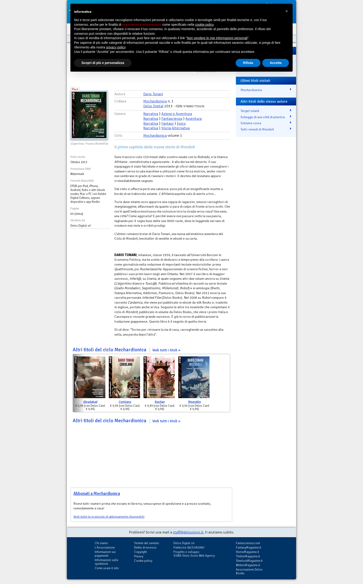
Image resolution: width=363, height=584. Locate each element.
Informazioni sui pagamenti (105, 554)
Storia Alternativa (175, 128)
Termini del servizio (146, 543)
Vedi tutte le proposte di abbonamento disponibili (108, 516)
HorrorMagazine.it (247, 552)
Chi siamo (101, 543)
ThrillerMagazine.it (248, 556)
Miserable (194, 401)
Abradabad (90, 401)
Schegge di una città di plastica (263, 117)
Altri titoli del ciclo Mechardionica (126, 350)
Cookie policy (143, 561)
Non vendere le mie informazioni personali (217, 38)
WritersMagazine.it (248, 565)
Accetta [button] (276, 63)
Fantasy (167, 123)
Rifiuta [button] (248, 63)
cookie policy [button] (204, 24)
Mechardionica (155, 101)
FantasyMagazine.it (248, 547)
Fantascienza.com (248, 543)
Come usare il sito (107, 568)
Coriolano (125, 401)
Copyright (140, 552)
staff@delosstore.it (188, 532)
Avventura (193, 118)
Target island (250, 111)
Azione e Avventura (176, 113)
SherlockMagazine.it (249, 561)
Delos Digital (153, 106)
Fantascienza (171, 118)
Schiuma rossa (251, 123)
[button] (286, 11)
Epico (181, 123)
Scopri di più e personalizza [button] (102, 63)
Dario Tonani (153, 94)
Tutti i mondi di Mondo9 (257, 129)
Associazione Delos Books (249, 571)
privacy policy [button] (115, 47)
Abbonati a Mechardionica (96, 493)
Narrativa (150, 113)
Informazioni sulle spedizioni (106, 562)
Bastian (160, 401)
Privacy (138, 556)
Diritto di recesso (145, 547)
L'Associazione (105, 547)
